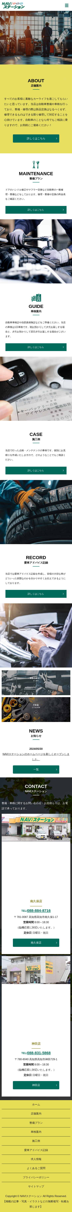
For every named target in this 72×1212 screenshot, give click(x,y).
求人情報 (36, 1159)
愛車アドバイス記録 (36, 1150)
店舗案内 (36, 1113)
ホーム (36, 1104)
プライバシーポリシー (36, 1177)
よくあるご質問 (36, 1168)
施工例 (36, 1140)
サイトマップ (36, 1186)
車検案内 (36, 1131)
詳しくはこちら (36, 138)
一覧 (36, 769)
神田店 (36, 1085)
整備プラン (36, 1122)
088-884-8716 (39, 910)
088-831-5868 (39, 1053)
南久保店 (36, 942)
